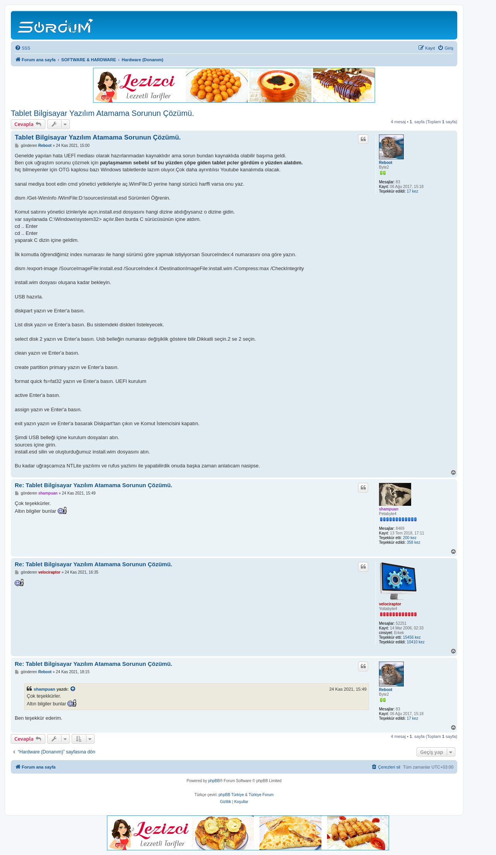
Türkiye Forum (261, 795)
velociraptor (390, 604)
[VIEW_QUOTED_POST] (73, 689)
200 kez (410, 538)
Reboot (385, 162)
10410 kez (416, 642)
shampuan (388, 509)
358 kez (413, 542)
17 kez (412, 191)
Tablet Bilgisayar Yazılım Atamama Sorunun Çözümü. (102, 113)
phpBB (214, 781)
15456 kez (412, 637)
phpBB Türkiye (231, 795)
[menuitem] (22, 48)
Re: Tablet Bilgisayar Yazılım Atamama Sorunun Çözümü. (93, 485)
